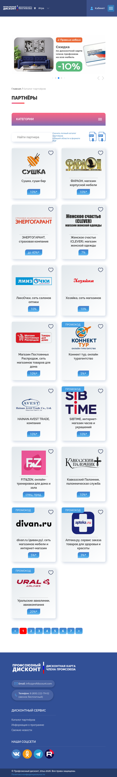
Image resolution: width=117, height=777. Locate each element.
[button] (98, 78)
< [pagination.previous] (15, 631)
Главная (16, 88)
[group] (59, 54)
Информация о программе (28, 724)
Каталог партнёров (23, 719)
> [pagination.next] (79, 631)
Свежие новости (22, 730)
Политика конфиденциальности (28, 774)
